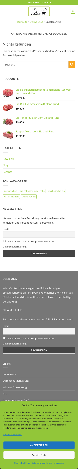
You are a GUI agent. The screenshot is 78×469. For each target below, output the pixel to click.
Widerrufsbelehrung (15, 387)
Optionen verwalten (12, 434)
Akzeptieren (39, 445)
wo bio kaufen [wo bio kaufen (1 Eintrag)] (29, 196)
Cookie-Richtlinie (22, 463)
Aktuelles (8, 158)
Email (6, 229)
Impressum (59, 463)
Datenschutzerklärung (42, 463)
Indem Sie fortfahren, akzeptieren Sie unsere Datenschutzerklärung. (28, 244)
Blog (5, 165)
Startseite (22, 21)
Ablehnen (39, 454)
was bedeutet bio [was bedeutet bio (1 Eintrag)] (56, 191)
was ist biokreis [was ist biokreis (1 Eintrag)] (11, 196)
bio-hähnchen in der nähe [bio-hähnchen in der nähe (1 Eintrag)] (32, 191)
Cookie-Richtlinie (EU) (16, 400)
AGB (5, 393)
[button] (5, 11)
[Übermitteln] (72, 64)
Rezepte (7, 171)
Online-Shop (36, 21)
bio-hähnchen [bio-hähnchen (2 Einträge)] (10, 191)
